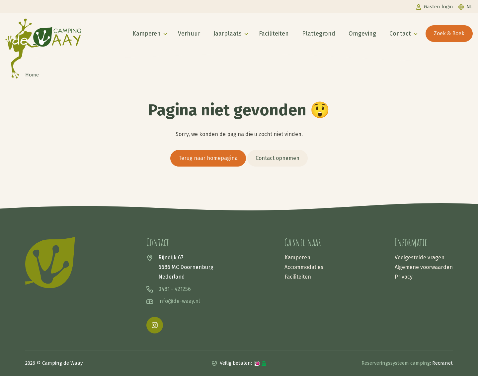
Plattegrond (318, 33)
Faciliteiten (274, 33)
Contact (400, 33)
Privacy (404, 277)
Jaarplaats (227, 33)
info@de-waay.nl (179, 301)
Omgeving (362, 33)
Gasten (438, 7)
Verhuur (189, 33)
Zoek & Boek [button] (449, 33)
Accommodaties (303, 267)
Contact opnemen (277, 158)
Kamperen (146, 33)
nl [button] (469, 7)
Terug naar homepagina (208, 158)
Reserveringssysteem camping (395, 363)
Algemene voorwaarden (424, 267)
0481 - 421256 (174, 289)
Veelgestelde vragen (419, 257)
